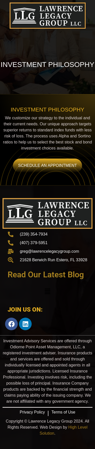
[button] (47, 291)
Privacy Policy (32, 412)
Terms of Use (63, 412)
